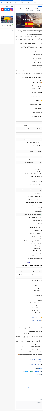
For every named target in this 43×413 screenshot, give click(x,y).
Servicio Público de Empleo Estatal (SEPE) (35, 359)
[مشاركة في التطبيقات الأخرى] (24, 371)
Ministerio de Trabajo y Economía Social (35, 364)
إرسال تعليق (39, 402)
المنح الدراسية (24, 2)
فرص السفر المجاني (6, 2)
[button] (37, 371)
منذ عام (11, 23)
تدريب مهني (11, 2)
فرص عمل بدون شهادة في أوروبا (36, 320)
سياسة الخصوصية (20, 0)
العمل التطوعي (20, 2)
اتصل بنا (16, 0)
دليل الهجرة (15, 2)
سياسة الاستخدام (26, 0)
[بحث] (1, 2)
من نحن (30, 0)
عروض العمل (29, 2)
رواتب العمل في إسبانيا (38, 319)
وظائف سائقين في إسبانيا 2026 (36, 317)
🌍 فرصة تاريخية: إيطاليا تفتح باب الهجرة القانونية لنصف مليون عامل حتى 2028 (7, 25)
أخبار (2, 2)
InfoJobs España (38, 361)
